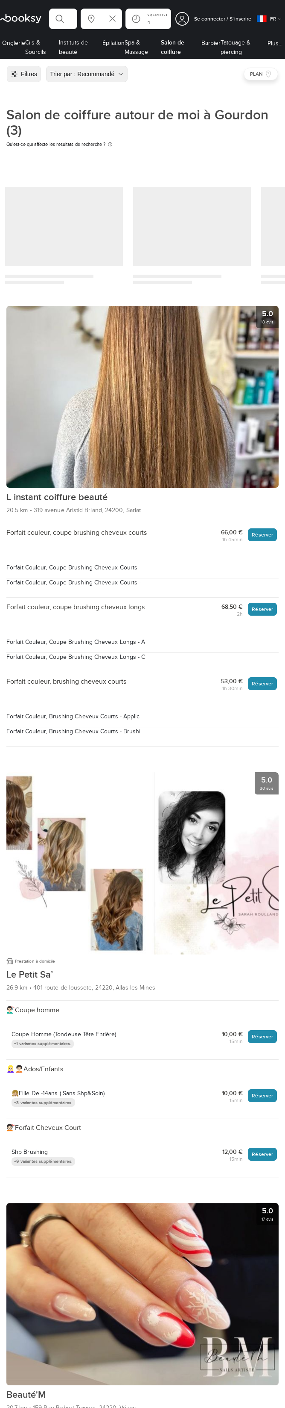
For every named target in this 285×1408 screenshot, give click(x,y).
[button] (63, 19)
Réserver (262, 534)
